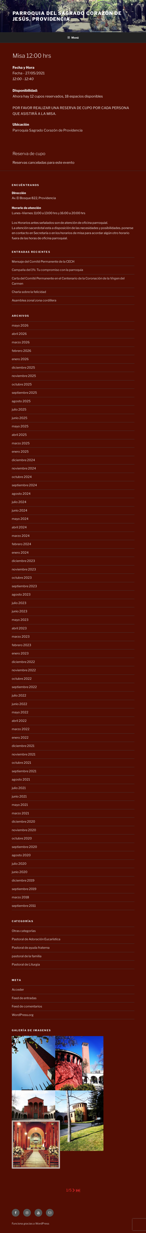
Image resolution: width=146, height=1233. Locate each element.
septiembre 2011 (24, 906)
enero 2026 (20, 359)
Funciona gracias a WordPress (30, 1223)
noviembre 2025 (24, 376)
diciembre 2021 (23, 746)
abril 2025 (19, 435)
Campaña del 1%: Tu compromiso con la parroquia (47, 270)
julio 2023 (19, 603)
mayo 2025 (20, 426)
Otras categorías (24, 931)
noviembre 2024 (24, 468)
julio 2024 (19, 502)
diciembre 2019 (23, 880)
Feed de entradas (24, 998)
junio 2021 (19, 796)
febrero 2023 (21, 645)
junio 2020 (19, 872)
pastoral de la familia (26, 956)
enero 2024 (20, 552)
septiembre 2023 (24, 586)
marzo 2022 (21, 729)
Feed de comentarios (27, 1006)
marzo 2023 (21, 636)
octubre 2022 (22, 679)
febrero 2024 (21, 544)
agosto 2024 (21, 494)
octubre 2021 (21, 763)
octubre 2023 (22, 578)
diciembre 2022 (23, 662)
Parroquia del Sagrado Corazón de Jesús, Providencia (67, 16)
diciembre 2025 (23, 367)
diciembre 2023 (23, 561)
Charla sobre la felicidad (29, 292)
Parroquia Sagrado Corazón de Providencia (48, 130)
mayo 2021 (20, 805)
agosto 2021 (21, 779)
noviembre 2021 (23, 754)
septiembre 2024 (24, 485)
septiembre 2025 (24, 393)
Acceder (18, 989)
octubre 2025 (22, 384)
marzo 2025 (21, 443)
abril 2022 (19, 721)
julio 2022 (19, 695)
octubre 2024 (22, 477)
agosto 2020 (21, 855)
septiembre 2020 (24, 847)
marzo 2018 (20, 897)
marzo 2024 (21, 536)
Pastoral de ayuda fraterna (31, 948)
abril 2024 (19, 527)
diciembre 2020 (23, 821)
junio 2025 (19, 418)
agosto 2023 (21, 594)
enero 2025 (20, 451)
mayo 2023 (20, 620)
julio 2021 (19, 788)
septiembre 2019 (24, 889)
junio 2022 (19, 704)
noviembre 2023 (24, 569)
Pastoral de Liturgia (26, 964)
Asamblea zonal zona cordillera (34, 300)
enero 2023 (20, 653)
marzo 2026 (21, 342)
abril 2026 (19, 334)
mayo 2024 (20, 519)
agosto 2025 (21, 401)
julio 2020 (19, 864)
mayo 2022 (20, 712)
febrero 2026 (21, 351)
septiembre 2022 (24, 687)
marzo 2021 (20, 813)
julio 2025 (19, 409)
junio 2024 (19, 510)
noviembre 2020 (24, 830)
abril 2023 (19, 628)
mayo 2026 (20, 325)
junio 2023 (19, 611)
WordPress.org (23, 1015)
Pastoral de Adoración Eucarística (36, 939)
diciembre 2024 (23, 460)
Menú (73, 37)
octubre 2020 (22, 838)
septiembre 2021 (24, 771)
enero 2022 (20, 737)
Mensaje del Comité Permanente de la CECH (43, 261)
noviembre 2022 (24, 670)
